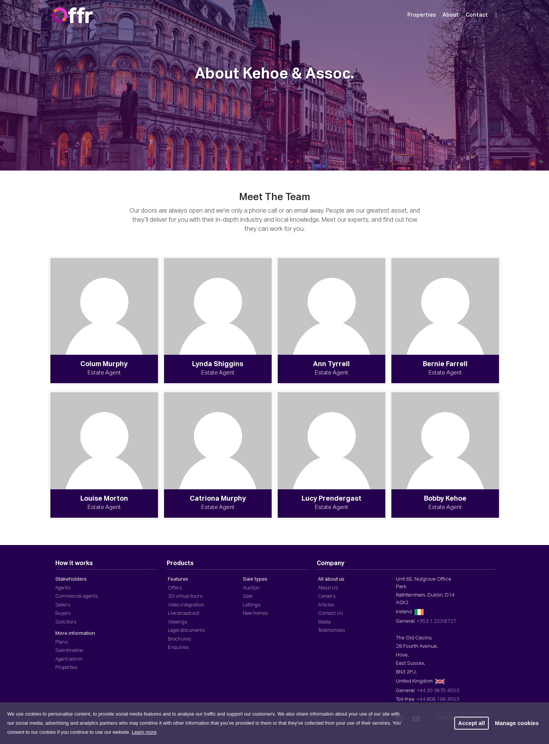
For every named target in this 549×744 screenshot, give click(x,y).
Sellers (62, 605)
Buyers (62, 613)
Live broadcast (183, 613)
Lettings (251, 605)
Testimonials (331, 630)
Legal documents (186, 630)
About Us (328, 588)
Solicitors (65, 622)
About (451, 15)
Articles (326, 605)
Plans (61, 642)
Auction (251, 588)
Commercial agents (76, 596)
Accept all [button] (471, 723)
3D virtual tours (185, 596)
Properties (421, 15)
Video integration (186, 605)
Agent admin (69, 659)
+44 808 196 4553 (438, 699)
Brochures (179, 639)
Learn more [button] (144, 732)
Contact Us (330, 613)
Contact (477, 15)
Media (324, 622)
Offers (175, 588)
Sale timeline (69, 650)
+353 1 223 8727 (436, 621)
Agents (62, 588)
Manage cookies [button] (517, 723)
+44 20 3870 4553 (438, 690)
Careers (326, 596)
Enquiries (178, 647)
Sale (247, 596)
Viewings (177, 622)
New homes (255, 613)
